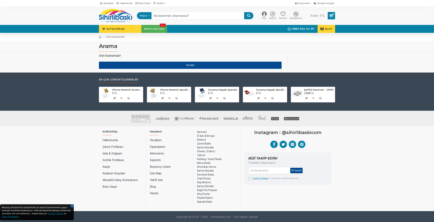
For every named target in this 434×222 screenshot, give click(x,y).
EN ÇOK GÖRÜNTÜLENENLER (118, 79)
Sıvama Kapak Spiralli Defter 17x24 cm (271, 89)
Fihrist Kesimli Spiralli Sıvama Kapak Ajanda (175, 89)
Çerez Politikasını (10, 217)
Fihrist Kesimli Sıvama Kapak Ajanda (127, 89)
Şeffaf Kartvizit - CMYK (318, 89)
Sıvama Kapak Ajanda (222, 89)
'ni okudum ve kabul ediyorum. (273, 178)
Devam (190, 65)
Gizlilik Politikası (55, 213)
